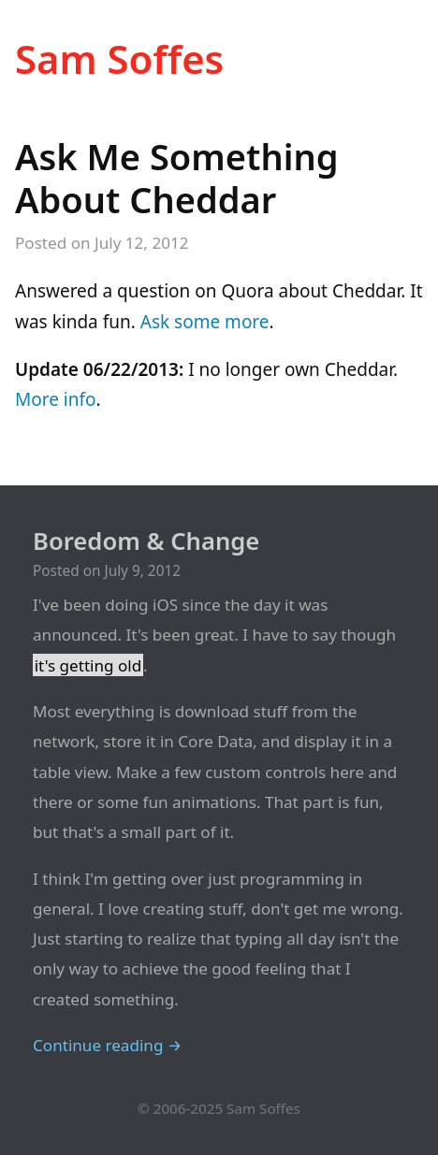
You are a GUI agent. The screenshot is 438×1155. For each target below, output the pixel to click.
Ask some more (205, 322)
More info (55, 399)
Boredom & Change (146, 541)
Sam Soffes (119, 58)
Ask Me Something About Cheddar (176, 178)
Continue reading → (107, 1045)
